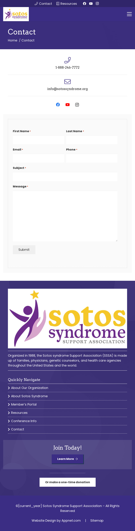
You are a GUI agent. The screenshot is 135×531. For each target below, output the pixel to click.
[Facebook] (84, 3)
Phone (71, 149)
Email (18, 149)
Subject (19, 168)
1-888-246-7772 (67, 67)
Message (20, 186)
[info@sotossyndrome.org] (67, 82)
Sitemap (97, 520)
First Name (22, 131)
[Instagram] (97, 3)
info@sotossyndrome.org (67, 89)
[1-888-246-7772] (67, 60)
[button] (129, 14)
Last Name (75, 131)
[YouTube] (91, 3)
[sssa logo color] (16, 14)
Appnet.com (71, 520)
